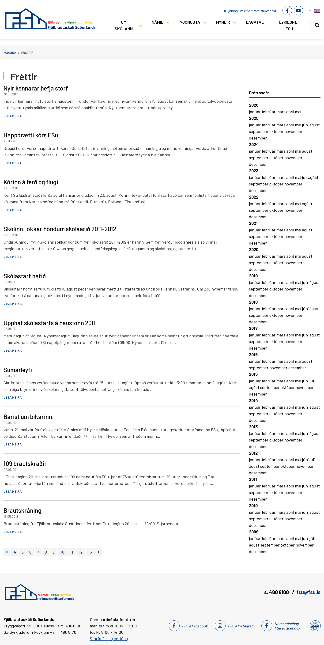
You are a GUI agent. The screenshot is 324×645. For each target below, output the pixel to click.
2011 (253, 479)
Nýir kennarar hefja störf (36, 88)
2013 (253, 426)
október (276, 131)
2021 (253, 223)
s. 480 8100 (277, 592)
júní (305, 124)
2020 (253, 249)
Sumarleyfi (18, 369)
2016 (253, 354)
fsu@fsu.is (308, 592)
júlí (305, 177)
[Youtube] (298, 10)
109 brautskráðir (25, 463)
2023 (253, 170)
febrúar (269, 111)
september (259, 131)
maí (298, 111)
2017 (253, 328)
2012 (253, 453)
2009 (253, 531)
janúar (255, 111)
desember (258, 137)
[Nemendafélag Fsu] (315, 625)
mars (281, 111)
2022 (253, 197)
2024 (254, 144)
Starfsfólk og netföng (109, 638)
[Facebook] (287, 10)
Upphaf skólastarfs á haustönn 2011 (50, 322)
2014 (253, 400)
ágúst (314, 124)
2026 (253, 105)
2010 (253, 505)
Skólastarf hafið (25, 275)
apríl (290, 111)
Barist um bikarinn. (29, 416)
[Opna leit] (317, 24)
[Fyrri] (7, 552)
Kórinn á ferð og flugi (31, 181)
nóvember (293, 131)
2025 (253, 118)
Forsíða (10, 52)
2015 (253, 374)
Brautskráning (22, 510)
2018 (253, 302)
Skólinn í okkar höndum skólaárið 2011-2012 (60, 228)
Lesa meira (13, 116)
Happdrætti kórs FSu (31, 135)
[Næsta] (98, 552)
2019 (253, 275)
